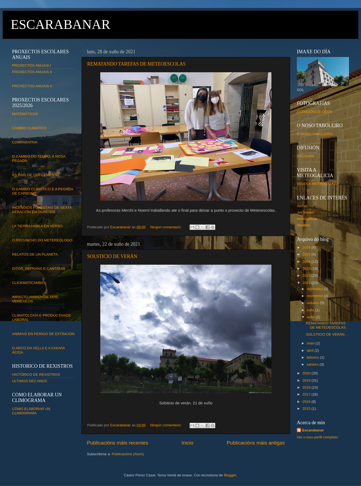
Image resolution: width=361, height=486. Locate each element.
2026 (307, 247)
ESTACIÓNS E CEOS (314, 112)
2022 (307, 276)
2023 (307, 269)
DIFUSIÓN (305, 156)
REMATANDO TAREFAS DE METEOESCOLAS (136, 64)
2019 (307, 380)
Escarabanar (313, 430)
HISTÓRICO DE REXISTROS (36, 375)
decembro (315, 289)
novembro (315, 296)
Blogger (230, 475)
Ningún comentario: (166, 227)
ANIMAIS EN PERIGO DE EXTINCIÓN (43, 334)
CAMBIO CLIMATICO (29, 128)
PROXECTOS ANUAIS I (31, 65)
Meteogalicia (307, 219)
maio (311, 343)
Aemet (302, 206)
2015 (307, 409)
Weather (303, 225)
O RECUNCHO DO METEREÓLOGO (42, 240)
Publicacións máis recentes (117, 443)
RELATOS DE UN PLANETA (35, 254)
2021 (307, 283)
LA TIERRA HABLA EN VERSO (37, 226)
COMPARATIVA (24, 142)
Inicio (187, 443)
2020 (307, 373)
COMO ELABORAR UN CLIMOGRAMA (31, 411)
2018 (307, 387)
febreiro (313, 357)
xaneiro (313, 364)
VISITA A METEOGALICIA (318, 184)
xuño (311, 317)
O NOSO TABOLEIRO (315, 134)
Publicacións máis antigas (256, 443)
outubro (313, 303)
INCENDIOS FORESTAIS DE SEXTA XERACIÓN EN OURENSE (42, 210)
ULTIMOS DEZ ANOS (29, 381)
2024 (307, 262)
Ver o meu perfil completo (317, 437)
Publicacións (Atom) (128, 454)
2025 (307, 254)
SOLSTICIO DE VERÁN (112, 256)
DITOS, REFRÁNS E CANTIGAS (38, 269)
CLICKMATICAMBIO (28, 283)
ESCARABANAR (60, 24)
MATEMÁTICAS (25, 114)
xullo (311, 310)
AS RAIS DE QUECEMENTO (35, 175)
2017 (307, 394)
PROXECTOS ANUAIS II (32, 72)
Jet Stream (305, 212)
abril (310, 350)
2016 (307, 402)
